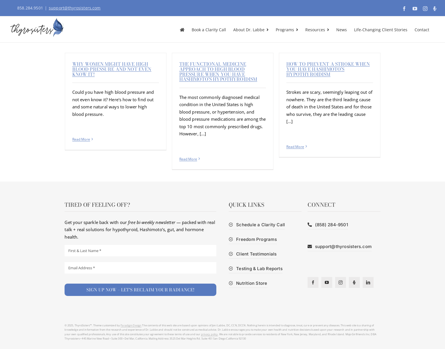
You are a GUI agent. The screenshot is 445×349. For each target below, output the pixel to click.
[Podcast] (354, 282)
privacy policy (209, 334)
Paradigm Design (131, 325)
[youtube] (326, 282)
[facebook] (313, 282)
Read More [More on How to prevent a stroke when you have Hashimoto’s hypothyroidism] (295, 146)
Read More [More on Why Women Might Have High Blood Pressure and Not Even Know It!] (81, 139)
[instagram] (340, 282)
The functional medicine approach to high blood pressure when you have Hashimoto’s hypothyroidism (218, 72)
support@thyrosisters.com (75, 8)
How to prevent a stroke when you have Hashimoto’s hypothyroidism (328, 69)
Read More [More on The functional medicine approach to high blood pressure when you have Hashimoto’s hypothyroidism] (188, 159)
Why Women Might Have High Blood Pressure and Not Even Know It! (111, 69)
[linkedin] (368, 282)
